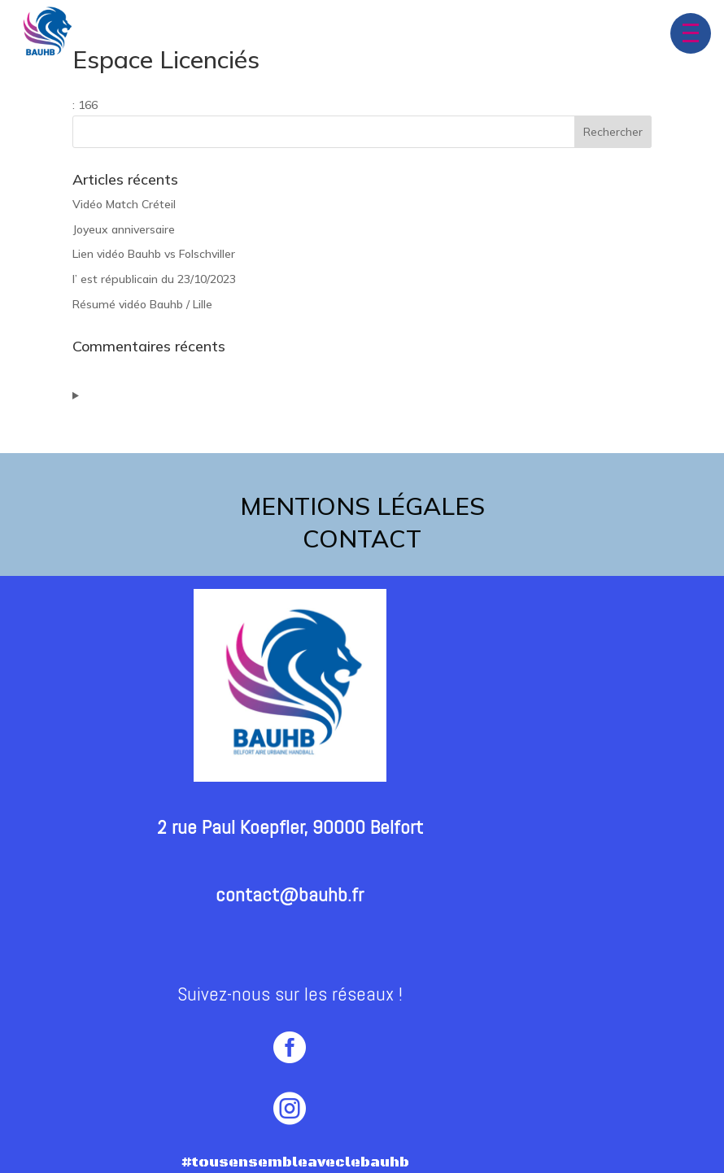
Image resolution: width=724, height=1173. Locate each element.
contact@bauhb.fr (290, 894)
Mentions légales (362, 506)
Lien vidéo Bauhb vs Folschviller (153, 253)
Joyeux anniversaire (123, 229)
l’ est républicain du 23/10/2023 (154, 279)
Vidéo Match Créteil (124, 204)
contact (362, 538)
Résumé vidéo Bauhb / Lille (142, 304)
